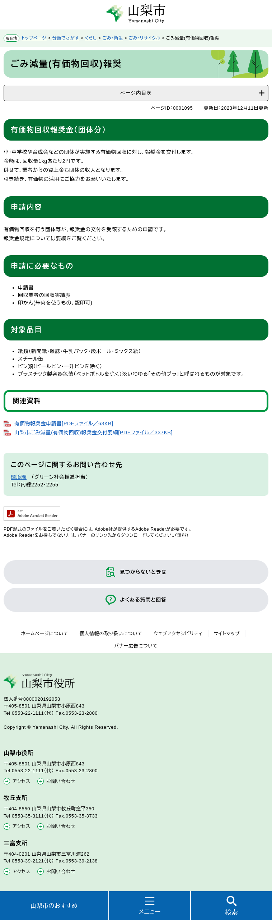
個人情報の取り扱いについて (111, 633)
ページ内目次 (136, 93)
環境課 (19, 477)
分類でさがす (65, 38)
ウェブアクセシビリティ (178, 633)
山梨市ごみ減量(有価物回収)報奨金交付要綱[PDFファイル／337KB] (93, 432)
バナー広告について (136, 646)
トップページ (34, 38)
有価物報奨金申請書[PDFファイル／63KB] (63, 423)
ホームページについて (45, 633)
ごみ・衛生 (113, 38)
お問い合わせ (60, 781)
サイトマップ (227, 633)
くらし (91, 38)
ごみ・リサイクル (144, 38)
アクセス (22, 781)
